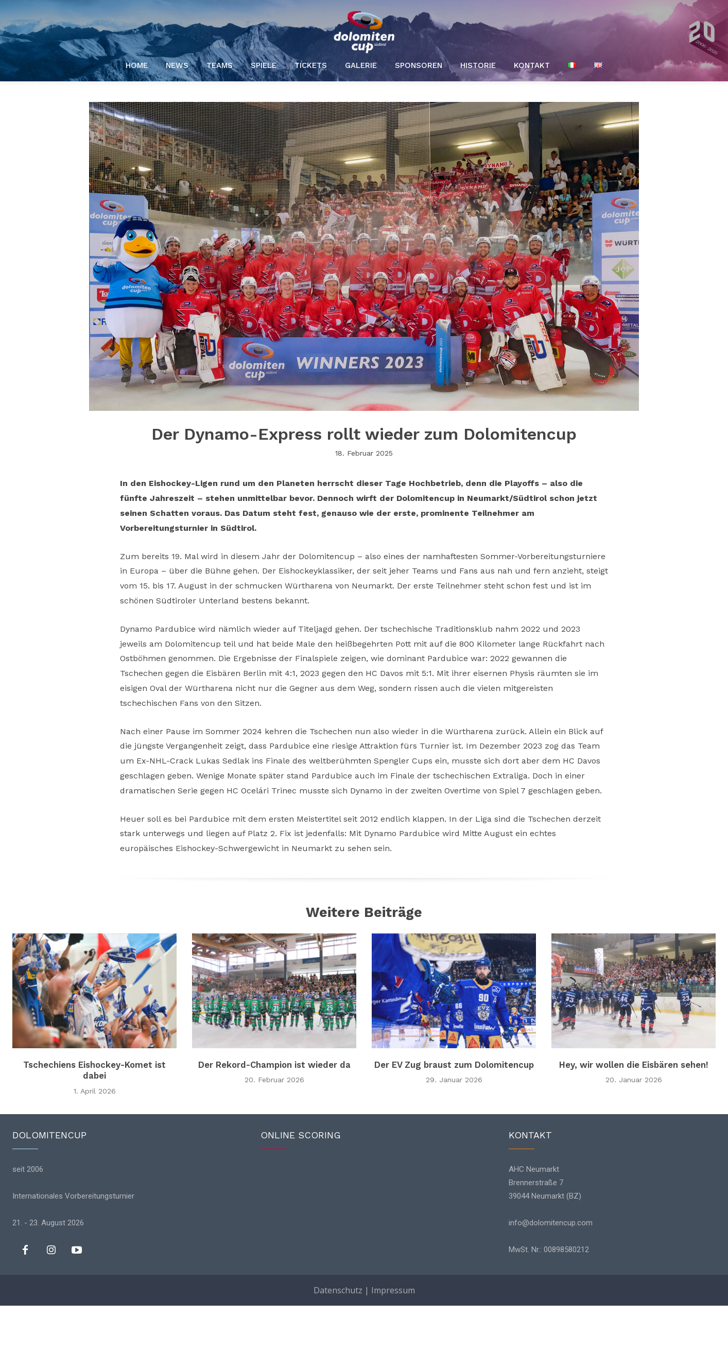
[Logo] (364, 32)
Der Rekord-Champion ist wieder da (274, 1072)
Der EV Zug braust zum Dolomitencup (454, 1072)
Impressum (393, 1336)
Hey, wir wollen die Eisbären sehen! (633, 1066)
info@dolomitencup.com (551, 1225)
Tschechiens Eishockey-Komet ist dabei (94, 1072)
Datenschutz (338, 1336)
